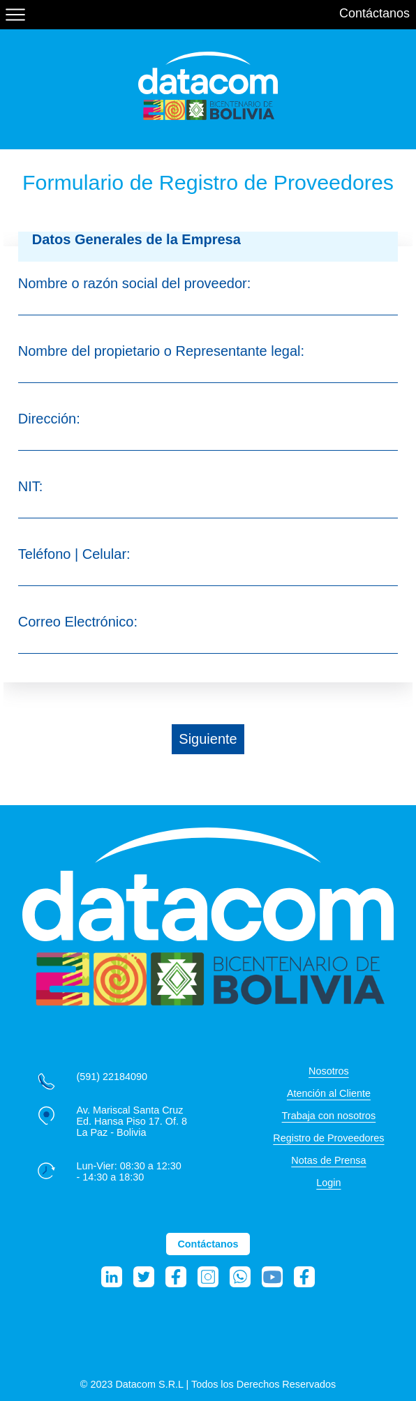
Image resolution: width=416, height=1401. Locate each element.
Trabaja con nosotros (329, 1115)
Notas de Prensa (328, 1160)
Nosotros (329, 1071)
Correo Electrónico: (78, 621)
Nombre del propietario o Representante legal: (161, 351)
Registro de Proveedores (328, 1138)
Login (328, 1182)
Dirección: (49, 418)
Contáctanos (374, 13)
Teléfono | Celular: (74, 554)
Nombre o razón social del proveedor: (134, 283)
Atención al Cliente (329, 1093)
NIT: (30, 486)
